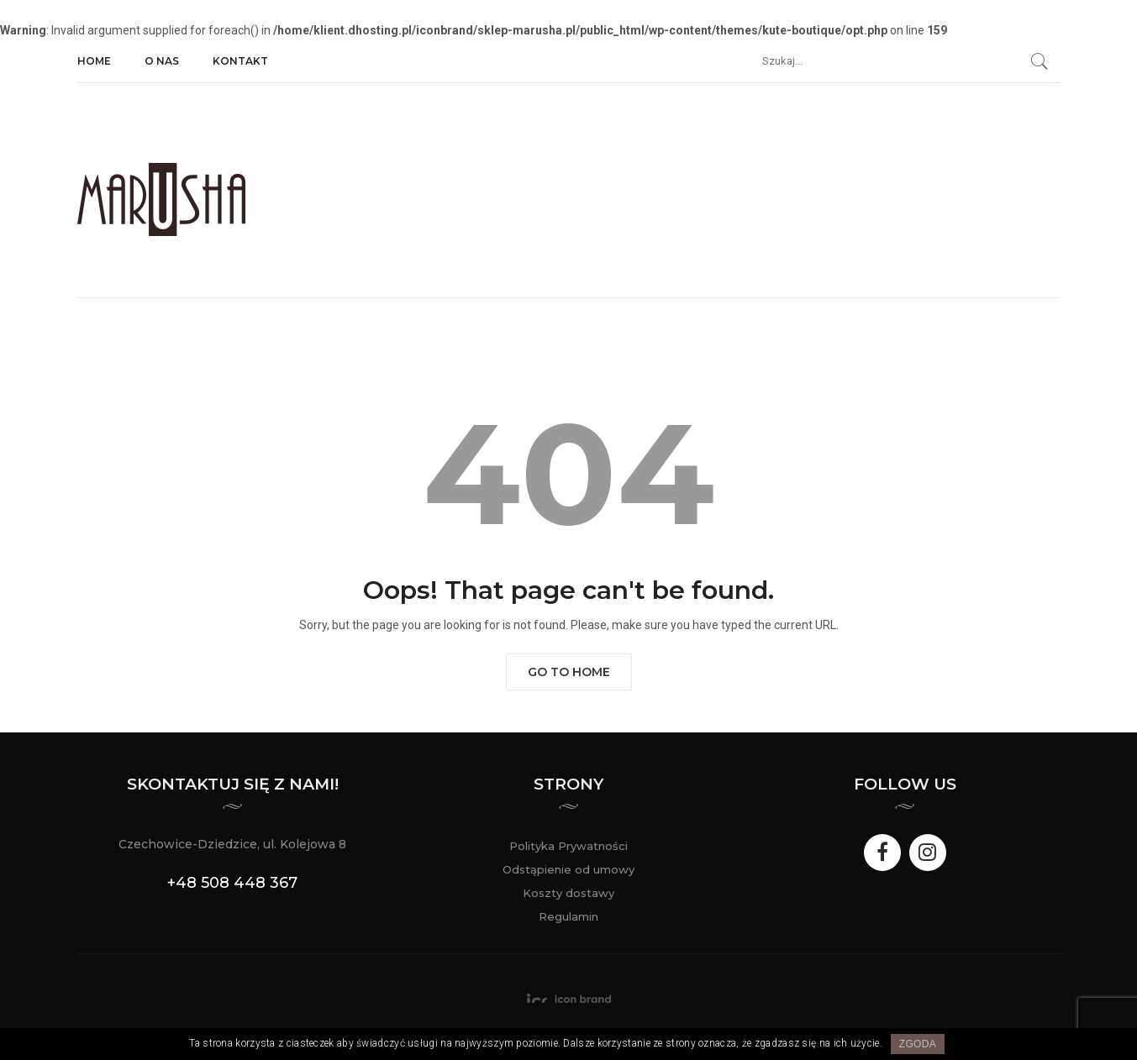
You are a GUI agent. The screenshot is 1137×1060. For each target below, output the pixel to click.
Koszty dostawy (568, 893)
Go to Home (569, 672)
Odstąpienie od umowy (568, 869)
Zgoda (917, 1044)
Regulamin (568, 916)
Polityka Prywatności (568, 846)
